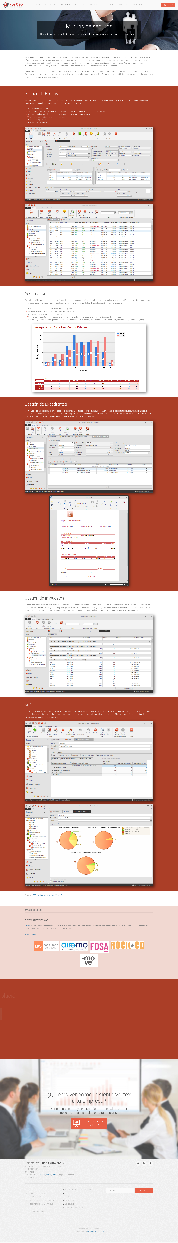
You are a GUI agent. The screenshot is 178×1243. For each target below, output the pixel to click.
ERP (35, 895)
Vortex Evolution (34, 1190)
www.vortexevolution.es (95, 1231)
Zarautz (55, 1175)
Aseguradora (49, 895)
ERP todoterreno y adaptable (39, 1204)
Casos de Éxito (96, 5)
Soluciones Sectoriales (72, 5)
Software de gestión (45, 5)
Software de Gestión (35, 1193)
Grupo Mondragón (71, 926)
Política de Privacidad (75, 1207)
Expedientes (66, 895)
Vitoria (48, 1175)
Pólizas (57, 895)
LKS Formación (31, 926)
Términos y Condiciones (37, 1211)
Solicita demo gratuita (93, 1123)
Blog (111, 5)
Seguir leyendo (30, 934)
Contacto (168, 5)
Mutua (40, 895)
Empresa (123, 5)
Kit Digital (138, 5)
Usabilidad (69, 1204)
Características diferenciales (40, 1200)
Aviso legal (31, 1207)
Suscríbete (144, 1190)
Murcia (42, 1175)
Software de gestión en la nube (79, 1190)
